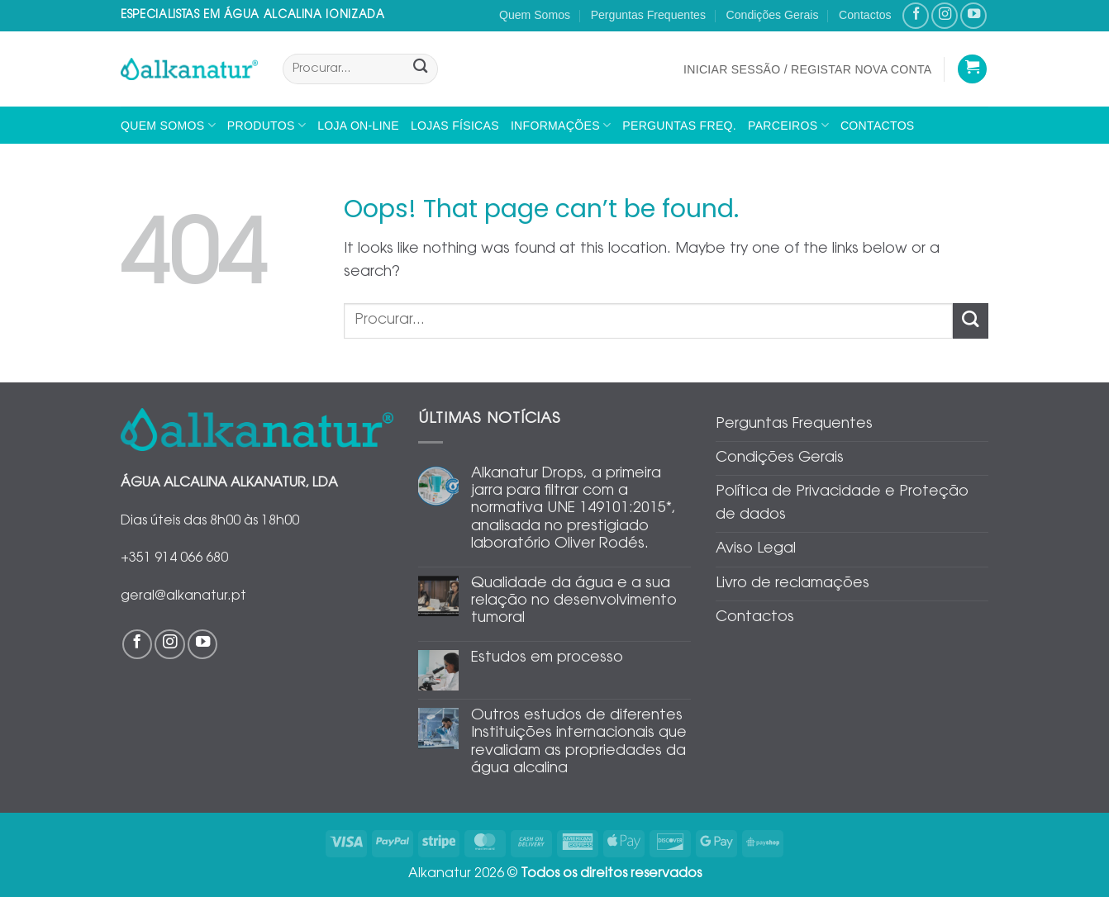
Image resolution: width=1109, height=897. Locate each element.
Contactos (865, 14)
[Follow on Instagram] (944, 15)
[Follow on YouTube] (973, 15)
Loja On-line (358, 125)
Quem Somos (534, 14)
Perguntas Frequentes (648, 14)
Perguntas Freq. (679, 125)
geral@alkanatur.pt (183, 596)
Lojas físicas (455, 125)
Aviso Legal (756, 549)
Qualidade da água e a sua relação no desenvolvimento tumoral (574, 601)
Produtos (266, 125)
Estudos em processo (547, 658)
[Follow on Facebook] (915, 15)
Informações (561, 125)
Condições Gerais (772, 14)
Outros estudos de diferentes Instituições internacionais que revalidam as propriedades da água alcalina (579, 742)
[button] (807, 69)
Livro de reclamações (792, 584)
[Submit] (420, 69)
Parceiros (788, 125)
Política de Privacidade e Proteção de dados (842, 504)
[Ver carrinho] (972, 69)
